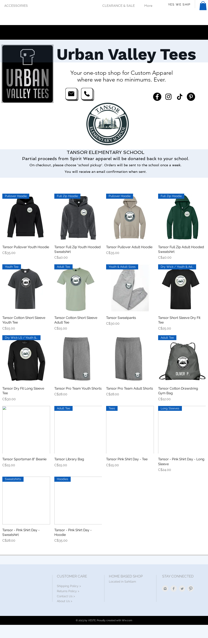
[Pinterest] (191, 97)
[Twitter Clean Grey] (182, 588)
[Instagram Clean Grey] (165, 588)
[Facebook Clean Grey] (173, 588)
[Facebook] (157, 97)
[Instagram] (168, 97)
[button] (203, 5)
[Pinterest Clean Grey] (190, 588)
